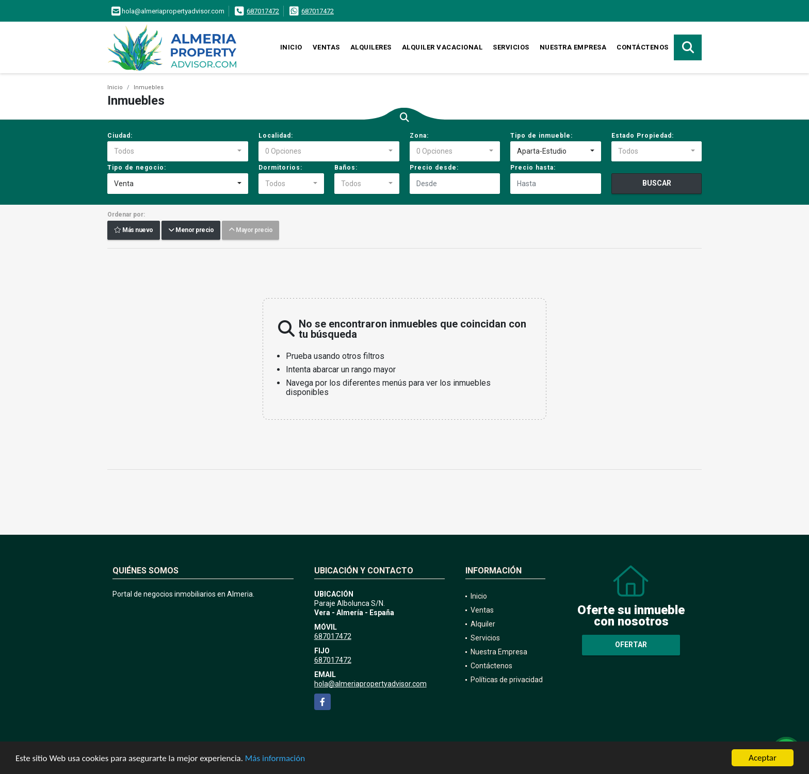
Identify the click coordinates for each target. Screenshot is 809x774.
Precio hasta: (533, 167)
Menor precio (191, 230)
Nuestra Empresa (573, 47)
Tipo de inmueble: (541, 135)
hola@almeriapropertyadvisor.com (370, 684)
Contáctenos (643, 47)
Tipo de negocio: (136, 167)
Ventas (326, 47)
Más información (275, 758)
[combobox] (177, 151)
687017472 (263, 11)
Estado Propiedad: (642, 135)
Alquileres (371, 47)
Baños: (346, 167)
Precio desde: (434, 167)
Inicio (291, 47)
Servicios (511, 47)
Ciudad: (120, 135)
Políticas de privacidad (507, 680)
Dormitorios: (280, 167)
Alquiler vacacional (442, 47)
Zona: (419, 135)
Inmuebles (149, 87)
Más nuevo (133, 230)
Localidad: (275, 135)
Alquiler (483, 624)
